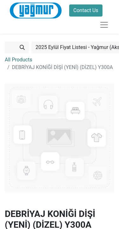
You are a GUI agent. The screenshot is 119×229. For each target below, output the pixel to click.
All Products (18, 60)
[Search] (22, 47)
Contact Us (85, 10)
